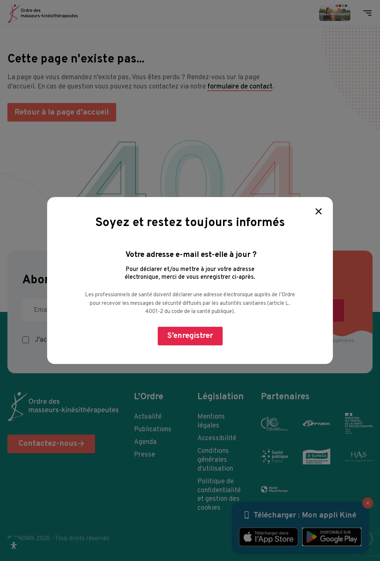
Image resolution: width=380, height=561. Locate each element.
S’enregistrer (190, 336)
